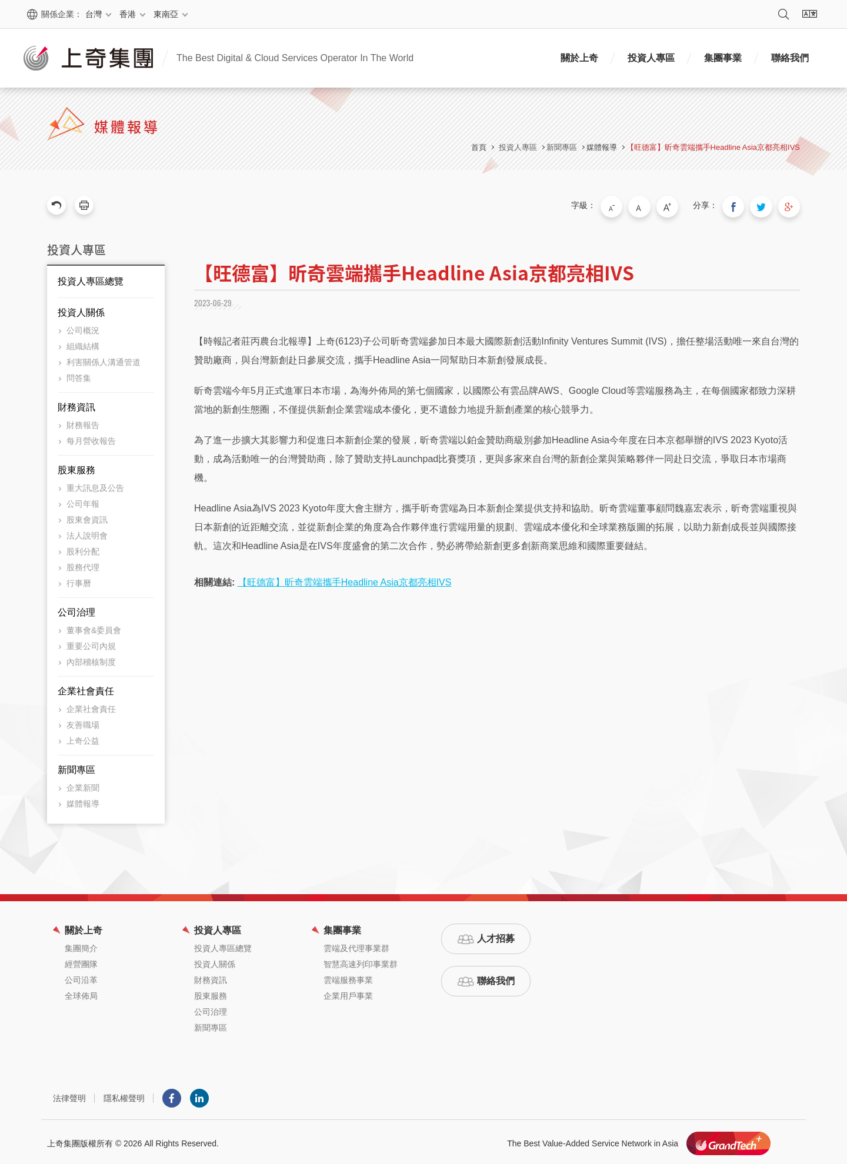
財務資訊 (76, 404)
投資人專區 (651, 58)
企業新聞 (82, 785)
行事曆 (78, 580)
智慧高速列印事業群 (361, 961)
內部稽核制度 (91, 659)
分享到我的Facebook (741, 205)
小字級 (628, 205)
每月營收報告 (91, 438)
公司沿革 (81, 977)
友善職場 (82, 722)
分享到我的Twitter (765, 205)
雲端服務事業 (348, 977)
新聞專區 (76, 767)
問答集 (78, 375)
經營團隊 (81, 961)
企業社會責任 (86, 688)
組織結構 (82, 343)
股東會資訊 (87, 516)
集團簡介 (81, 945)
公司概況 (82, 327)
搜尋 (783, 14)
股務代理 (82, 564)
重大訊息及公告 (95, 485)
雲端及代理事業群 (356, 945)
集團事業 (723, 58)
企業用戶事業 (348, 993)
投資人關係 (81, 310)
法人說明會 (87, 532)
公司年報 (82, 501)
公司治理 (76, 609)
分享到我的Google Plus (790, 205)
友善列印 (84, 205)
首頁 (478, 147)
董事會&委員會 (93, 627)
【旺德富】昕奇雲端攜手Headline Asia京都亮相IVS (713, 147)
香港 (127, 14)
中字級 (653, 205)
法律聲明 (69, 1095)
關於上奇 (579, 58)
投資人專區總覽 (91, 278)
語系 (809, 14)
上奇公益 (82, 737)
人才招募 (496, 936)
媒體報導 (601, 147)
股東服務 (76, 467)
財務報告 (82, 422)
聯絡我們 (790, 58)
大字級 (678, 205)
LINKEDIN (199, 1095)
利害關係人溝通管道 (103, 359)
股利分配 (82, 548)
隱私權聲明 (124, 1095)
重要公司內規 (91, 643)
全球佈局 (81, 993)
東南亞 (166, 14)
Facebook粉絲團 (171, 1095)
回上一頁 (56, 205)
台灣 (93, 14)
